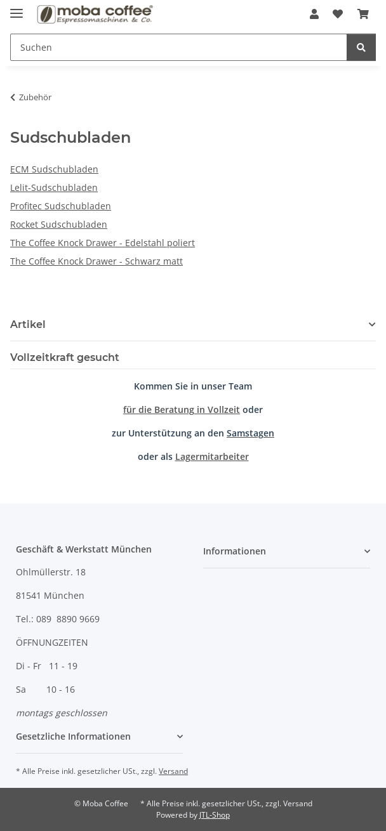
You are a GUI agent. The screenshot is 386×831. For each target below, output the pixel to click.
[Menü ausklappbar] (16, 8)
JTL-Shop (214, 814)
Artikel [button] (28, 324)
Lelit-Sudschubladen (54, 187)
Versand (173, 771)
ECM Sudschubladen (54, 169)
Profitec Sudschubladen (60, 206)
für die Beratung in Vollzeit (181, 409)
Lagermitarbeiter (212, 456)
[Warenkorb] (363, 14)
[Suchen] (178, 47)
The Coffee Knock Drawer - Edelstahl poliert (102, 243)
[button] (314, 14)
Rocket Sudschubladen (58, 224)
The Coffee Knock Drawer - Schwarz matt (96, 261)
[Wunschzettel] (338, 14)
